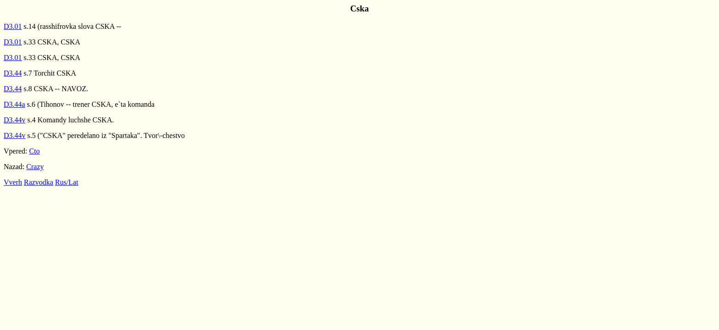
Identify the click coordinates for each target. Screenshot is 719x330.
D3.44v (15, 120)
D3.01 (13, 26)
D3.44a (14, 104)
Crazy (35, 166)
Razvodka (38, 182)
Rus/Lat (66, 182)
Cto (34, 151)
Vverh (13, 182)
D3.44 (13, 73)
